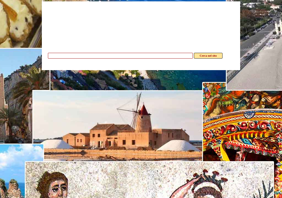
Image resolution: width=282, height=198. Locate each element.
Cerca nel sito (208, 55)
